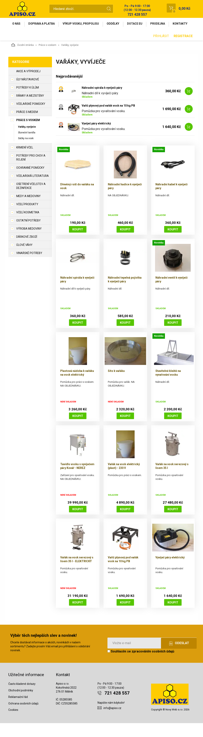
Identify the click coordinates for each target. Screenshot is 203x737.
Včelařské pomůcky (30, 117)
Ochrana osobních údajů (23, 717)
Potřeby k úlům (27, 101)
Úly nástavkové (27, 93)
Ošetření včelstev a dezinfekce (31, 199)
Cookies (13, 723)
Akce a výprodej (28, 85)
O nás (17, 24)
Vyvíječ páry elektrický (96, 137)
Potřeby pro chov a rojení (30, 171)
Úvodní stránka (22, 59)
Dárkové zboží (26, 250)
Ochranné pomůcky (30, 181)
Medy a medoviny (28, 209)
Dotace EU (139, 24)
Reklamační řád (18, 710)
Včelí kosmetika (27, 226)
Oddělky (116, 24)
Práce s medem (27, 125)
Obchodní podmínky (20, 704)
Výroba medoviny (29, 242)
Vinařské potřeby (29, 266)
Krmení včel (24, 161)
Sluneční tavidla (26, 146)
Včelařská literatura (32, 189)
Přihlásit (161, 50)
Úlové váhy (24, 258)
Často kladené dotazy (21, 697)
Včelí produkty (27, 217)
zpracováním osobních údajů (153, 665)
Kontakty (20, 36)
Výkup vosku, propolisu (83, 24)
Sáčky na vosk (26, 152)
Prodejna (163, 24)
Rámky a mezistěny (30, 109)
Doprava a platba (43, 24)
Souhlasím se (140, 665)
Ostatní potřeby (28, 234)
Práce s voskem (47, 58)
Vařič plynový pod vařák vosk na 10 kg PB (108, 119)
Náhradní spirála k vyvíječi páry (102, 101)
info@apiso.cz (112, 722)
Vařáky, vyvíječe (27, 140)
